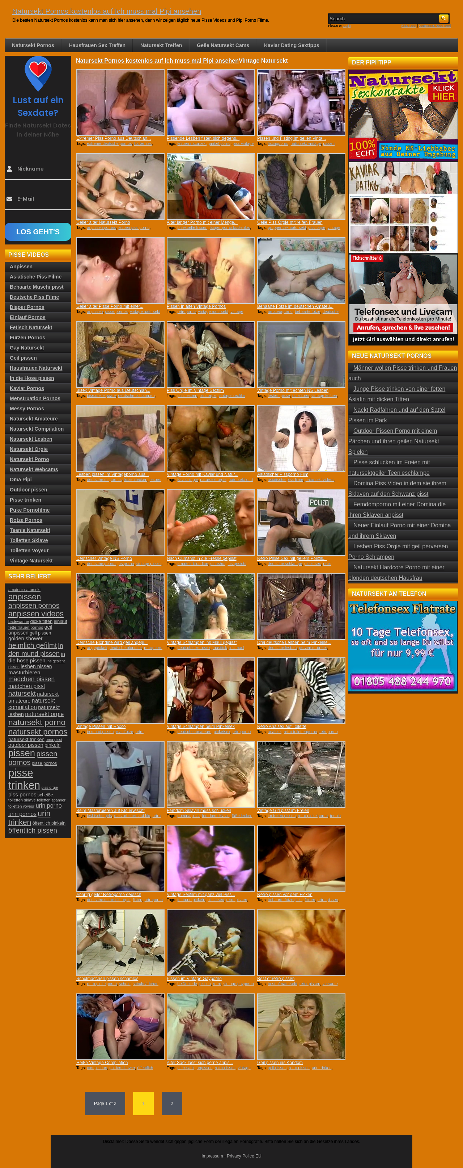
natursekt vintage (305, 143)
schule (125, 983)
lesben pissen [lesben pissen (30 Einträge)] (36, 666)
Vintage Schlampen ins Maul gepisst (202, 642)
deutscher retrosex (193, 647)
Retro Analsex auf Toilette (281, 726)
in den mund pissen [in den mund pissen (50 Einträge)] (35, 649)
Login (347, 26)
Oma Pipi (21, 479)
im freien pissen (282, 815)
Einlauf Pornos (28, 317)
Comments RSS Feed (435, 26)
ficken (310, 899)
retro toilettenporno (300, 731)
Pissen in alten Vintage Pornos (196, 306)
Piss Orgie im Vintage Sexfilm (195, 390)
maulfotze (124, 731)
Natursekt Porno (29, 459)
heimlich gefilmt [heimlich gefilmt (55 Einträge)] (32, 645)
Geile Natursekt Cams (223, 45)
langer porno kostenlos (230, 227)
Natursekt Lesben (31, 439)
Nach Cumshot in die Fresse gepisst (202, 558)
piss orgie (316, 227)
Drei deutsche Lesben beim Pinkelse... (294, 642)
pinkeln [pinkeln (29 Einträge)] (52, 745)
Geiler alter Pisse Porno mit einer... (109, 306)
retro (327, 563)
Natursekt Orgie (29, 449)
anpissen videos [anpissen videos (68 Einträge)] (36, 614)
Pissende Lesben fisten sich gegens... (203, 138)
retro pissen (236, 899)
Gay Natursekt (27, 348)
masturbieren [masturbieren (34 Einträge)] (24, 672)
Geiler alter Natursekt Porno (103, 222)
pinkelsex (222, 731)
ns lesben (300, 395)
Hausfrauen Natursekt (36, 368)
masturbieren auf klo (132, 815)
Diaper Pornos (27, 307)
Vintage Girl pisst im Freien (283, 810)
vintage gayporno (239, 983)
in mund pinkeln (191, 899)
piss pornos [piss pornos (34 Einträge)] (22, 794)
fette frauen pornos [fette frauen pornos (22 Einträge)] (25, 627)
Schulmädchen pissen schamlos (107, 978)
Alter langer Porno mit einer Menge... (202, 222)
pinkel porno (219, 143)
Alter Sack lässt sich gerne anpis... (200, 1062)
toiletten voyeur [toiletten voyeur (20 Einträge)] (21, 806)
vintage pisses (149, 563)
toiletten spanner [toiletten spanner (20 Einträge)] (51, 800)
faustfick (220, 647)
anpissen (95, 311)
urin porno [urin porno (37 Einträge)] (49, 806)
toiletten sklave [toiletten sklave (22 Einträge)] (22, 800)
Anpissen (21, 266)
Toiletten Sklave (29, 540)
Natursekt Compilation (37, 429)
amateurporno (280, 311)
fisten (137, 899)
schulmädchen (145, 983)
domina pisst (188, 815)
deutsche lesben (282, 647)
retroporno (186, 311)
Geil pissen (23, 358)
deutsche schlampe (285, 563)
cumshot (218, 563)
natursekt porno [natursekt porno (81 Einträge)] (36, 722)
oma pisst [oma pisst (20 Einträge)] (54, 739)
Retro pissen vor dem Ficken (285, 894)
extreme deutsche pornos (109, 143)
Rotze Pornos (26, 520)
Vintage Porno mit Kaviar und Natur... (202, 474)
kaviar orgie (187, 479)
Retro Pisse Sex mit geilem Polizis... (292, 558)
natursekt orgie (213, 479)
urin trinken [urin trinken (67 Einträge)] (29, 817)
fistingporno (278, 143)
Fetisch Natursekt (31, 327)
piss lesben (187, 395)
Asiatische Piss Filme (35, 277)
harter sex (143, 143)
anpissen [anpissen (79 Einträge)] (24, 596)
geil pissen (277, 1068)
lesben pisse (279, 395)
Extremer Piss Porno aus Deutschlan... (113, 138)
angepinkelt (97, 647)
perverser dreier (313, 647)
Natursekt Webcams (34, 469)
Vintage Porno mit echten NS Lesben (292, 390)
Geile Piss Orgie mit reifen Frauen (290, 222)
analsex (274, 731)
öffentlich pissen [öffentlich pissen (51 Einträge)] (32, 830)
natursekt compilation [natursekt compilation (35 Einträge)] (31, 704)
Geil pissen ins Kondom (280, 1062)
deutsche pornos (101, 563)
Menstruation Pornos (35, 398)
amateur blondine (192, 563)
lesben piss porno (133, 227)
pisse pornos (116, 311)
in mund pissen (100, 731)
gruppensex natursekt (287, 227)
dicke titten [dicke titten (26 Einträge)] (41, 621)
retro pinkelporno (313, 815)
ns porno (126, 563)
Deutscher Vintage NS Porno (104, 558)
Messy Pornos (27, 408)
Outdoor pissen (28, 490)
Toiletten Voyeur (29, 550)
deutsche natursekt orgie (108, 899)
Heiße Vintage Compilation (102, 1062)
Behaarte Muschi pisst (37, 287)
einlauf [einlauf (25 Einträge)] (60, 621)
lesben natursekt (192, 143)
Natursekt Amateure (34, 419)
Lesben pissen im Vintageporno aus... (112, 474)
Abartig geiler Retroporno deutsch (108, 894)
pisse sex (312, 563)
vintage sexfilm (232, 395)
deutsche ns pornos (104, 479)
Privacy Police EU (244, 1156)
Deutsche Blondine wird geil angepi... (112, 642)
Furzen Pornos (27, 337)
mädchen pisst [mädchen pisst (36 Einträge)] (26, 686)
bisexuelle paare (101, 395)
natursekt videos (319, 479)
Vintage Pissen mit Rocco (101, 726)
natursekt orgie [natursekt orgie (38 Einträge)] (44, 714)
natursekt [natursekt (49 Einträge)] (22, 693)
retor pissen (310, 983)
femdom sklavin (215, 815)
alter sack (185, 1068)
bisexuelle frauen (192, 227)
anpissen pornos (101, 227)
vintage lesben (324, 395)
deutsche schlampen (136, 395)
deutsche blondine (126, 647)
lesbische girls (99, 815)
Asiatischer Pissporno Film (282, 474)
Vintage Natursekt (31, 561)
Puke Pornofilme (30, 510)
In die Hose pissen (32, 378)
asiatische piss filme (285, 479)
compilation (97, 1068)
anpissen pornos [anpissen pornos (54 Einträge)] (33, 605)
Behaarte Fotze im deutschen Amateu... (295, 306)
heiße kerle (187, 983)
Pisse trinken (25, 500)
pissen (205, 983)
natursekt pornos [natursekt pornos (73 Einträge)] (37, 731)
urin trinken (321, 1068)
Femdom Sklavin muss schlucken (199, 810)
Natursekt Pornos (33, 45)
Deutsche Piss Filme (34, 297)
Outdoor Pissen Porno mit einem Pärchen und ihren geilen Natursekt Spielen (393, 441)
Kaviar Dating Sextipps (291, 45)
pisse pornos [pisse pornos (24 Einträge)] (44, 763)
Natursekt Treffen (161, 45)
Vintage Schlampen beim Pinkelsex (201, 726)
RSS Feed (409, 26)
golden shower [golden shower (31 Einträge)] (25, 638)
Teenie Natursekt (30, 530)
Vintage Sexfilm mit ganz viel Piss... (201, 894)
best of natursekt (282, 983)
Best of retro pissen (275, 978)
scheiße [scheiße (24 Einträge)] (45, 794)
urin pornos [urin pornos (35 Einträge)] (22, 814)
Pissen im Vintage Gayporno (194, 978)
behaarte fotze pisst (285, 899)
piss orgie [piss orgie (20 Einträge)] (49, 787)
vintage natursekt (213, 311)
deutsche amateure (194, 731)
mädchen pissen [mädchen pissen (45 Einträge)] (31, 679)
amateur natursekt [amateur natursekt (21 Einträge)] (24, 589)
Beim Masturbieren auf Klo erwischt (110, 810)
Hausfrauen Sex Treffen (97, 45)
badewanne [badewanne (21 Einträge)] (18, 621)
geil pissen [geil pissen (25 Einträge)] (40, 633)
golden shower (122, 1068)
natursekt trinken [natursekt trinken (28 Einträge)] (26, 739)
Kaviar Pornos (27, 388)
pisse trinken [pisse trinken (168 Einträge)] (24, 779)
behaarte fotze (307, 311)
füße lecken (242, 815)
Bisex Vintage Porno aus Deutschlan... (113, 390)
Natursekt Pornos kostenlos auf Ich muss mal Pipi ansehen (106, 11)
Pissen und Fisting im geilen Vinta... (291, 138)
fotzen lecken (136, 479)
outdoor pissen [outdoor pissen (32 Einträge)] (25, 745)
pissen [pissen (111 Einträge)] (21, 753)
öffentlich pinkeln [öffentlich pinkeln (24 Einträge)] (49, 823)
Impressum (212, 1156)
